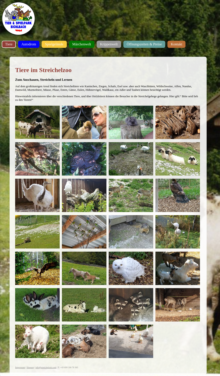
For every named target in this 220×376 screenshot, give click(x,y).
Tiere (8, 44)
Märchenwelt (81, 44)
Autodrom (28, 44)
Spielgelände (54, 44)
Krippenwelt (109, 44)
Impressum (20, 367)
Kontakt (176, 44)
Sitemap (30, 367)
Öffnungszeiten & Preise (144, 44)
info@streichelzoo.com (45, 367)
